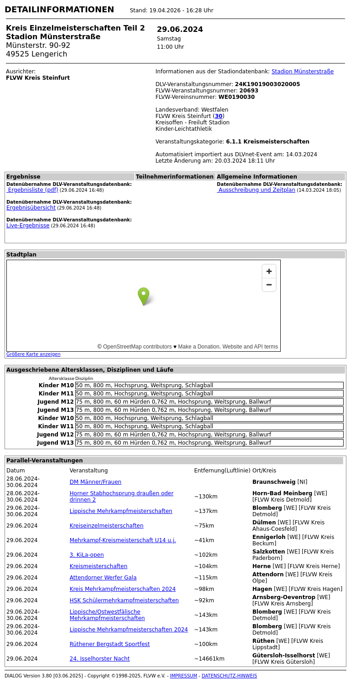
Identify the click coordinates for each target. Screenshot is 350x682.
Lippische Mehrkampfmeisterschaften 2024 (129, 629)
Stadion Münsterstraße (303, 71)
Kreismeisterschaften (99, 566)
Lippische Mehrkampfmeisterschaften (121, 511)
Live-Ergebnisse (28, 225)
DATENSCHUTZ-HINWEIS (229, 675)
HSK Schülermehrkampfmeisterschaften (124, 600)
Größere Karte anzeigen (33, 354)
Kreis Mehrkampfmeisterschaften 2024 (123, 589)
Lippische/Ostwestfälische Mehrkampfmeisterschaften (107, 615)
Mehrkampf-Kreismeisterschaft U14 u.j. (123, 540)
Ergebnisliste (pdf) (32, 190)
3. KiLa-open (87, 555)
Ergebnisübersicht (31, 208)
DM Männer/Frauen (96, 482)
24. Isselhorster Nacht (100, 659)
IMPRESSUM (183, 675)
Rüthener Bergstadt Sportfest (110, 644)
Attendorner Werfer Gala (103, 577)
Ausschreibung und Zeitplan (256, 190)
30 (218, 116)
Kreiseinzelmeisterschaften (107, 526)
